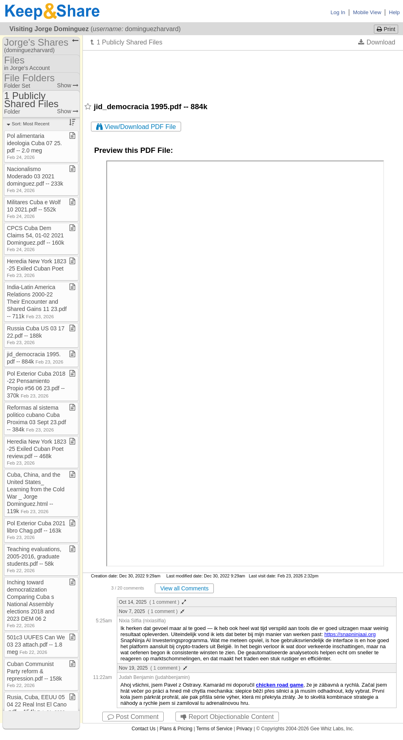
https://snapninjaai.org (350, 634)
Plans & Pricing (176, 729)
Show (67, 85)
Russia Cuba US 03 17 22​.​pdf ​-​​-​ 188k (35, 335)
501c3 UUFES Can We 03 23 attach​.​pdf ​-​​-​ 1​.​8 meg (36, 644)
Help (394, 12)
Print (386, 29)
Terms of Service (214, 729)
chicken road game (280, 685)
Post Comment (133, 716)
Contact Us (143, 729)
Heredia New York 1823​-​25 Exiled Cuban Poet (36, 268)
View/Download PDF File (136, 126)
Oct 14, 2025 (152, 602)
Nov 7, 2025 (151, 611)
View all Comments (184, 588)
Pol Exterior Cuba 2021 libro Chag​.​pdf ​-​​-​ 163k (36, 530)
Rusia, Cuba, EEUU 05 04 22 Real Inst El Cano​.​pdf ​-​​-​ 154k (37, 704)
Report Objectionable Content (227, 716)
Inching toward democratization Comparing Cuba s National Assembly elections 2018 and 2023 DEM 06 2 (31, 603)
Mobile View (367, 12)
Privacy (244, 729)
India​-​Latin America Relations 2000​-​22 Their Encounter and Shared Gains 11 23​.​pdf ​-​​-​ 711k (37, 301)
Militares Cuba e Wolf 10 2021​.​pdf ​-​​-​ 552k (34, 209)
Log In (338, 12)
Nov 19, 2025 (153, 668)
